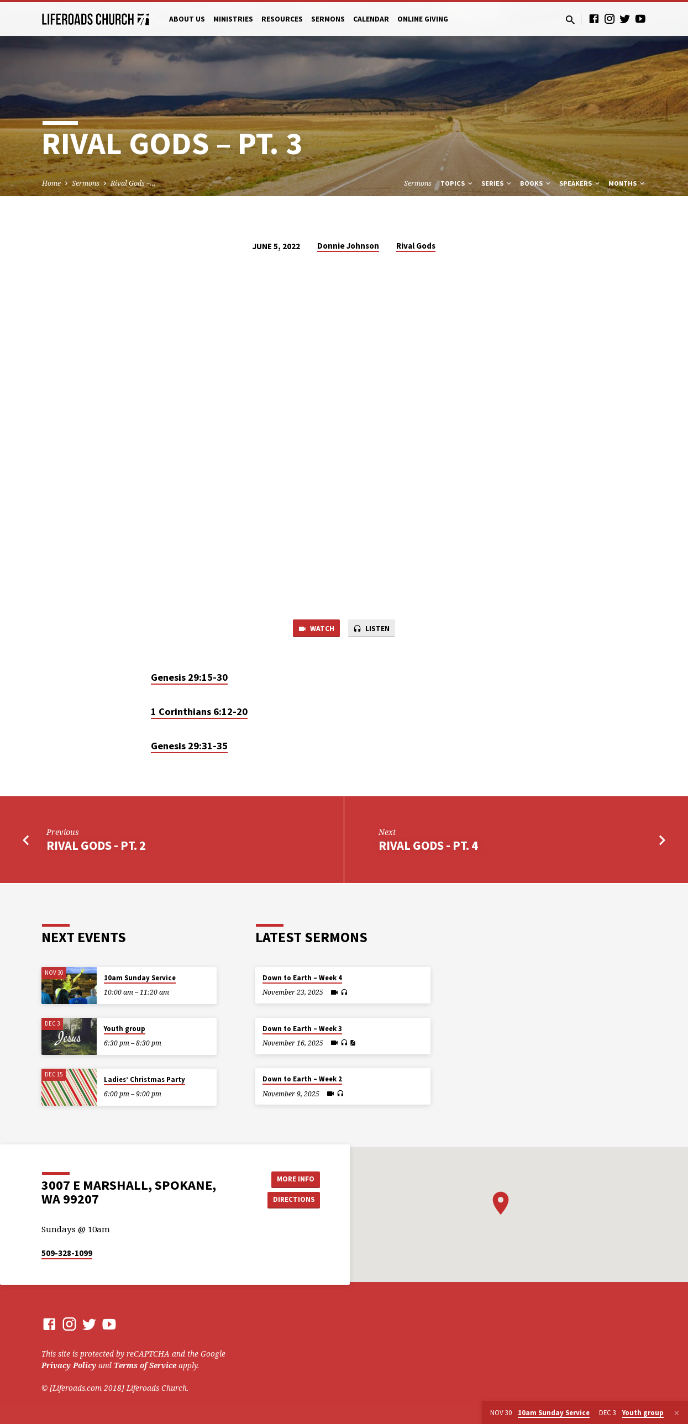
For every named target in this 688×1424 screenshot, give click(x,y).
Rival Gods (415, 245)
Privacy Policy (68, 1365)
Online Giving (422, 19)
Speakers (580, 183)
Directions (291, 1200)
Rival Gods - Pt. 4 (428, 847)
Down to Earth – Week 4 (302, 977)
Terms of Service (145, 1365)
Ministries (233, 19)
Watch (314, 629)
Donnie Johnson (348, 245)
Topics (457, 183)
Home (51, 183)
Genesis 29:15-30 (189, 678)
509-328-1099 (66, 1253)
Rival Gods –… (133, 183)
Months (627, 183)
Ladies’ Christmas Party (144, 1079)
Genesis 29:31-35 (189, 747)
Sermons (328, 19)
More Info (292, 1178)
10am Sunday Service (140, 977)
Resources (282, 19)
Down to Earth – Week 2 (302, 1079)
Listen (373, 629)
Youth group (124, 1028)
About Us (187, 19)
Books (536, 183)
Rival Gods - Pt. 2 (96, 847)
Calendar (371, 19)
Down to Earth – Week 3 (302, 1028)
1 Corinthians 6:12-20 (199, 713)
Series (497, 183)
